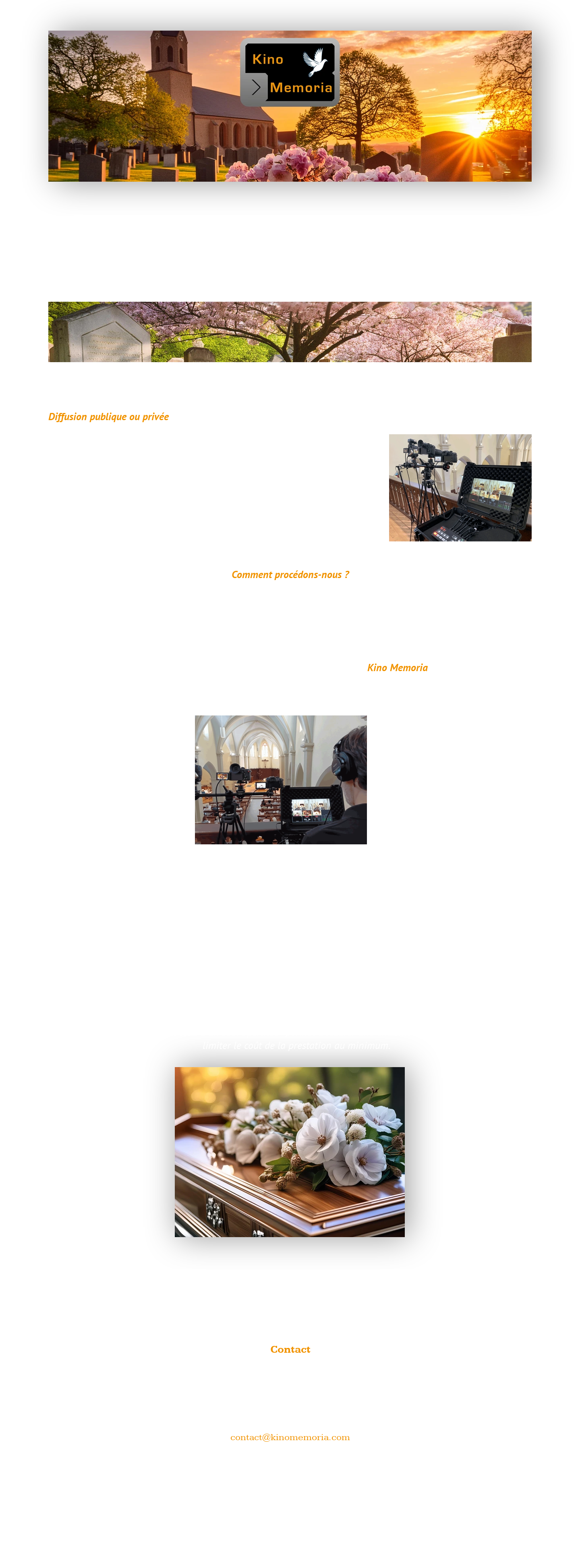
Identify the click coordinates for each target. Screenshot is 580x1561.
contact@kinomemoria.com (290, 1437)
